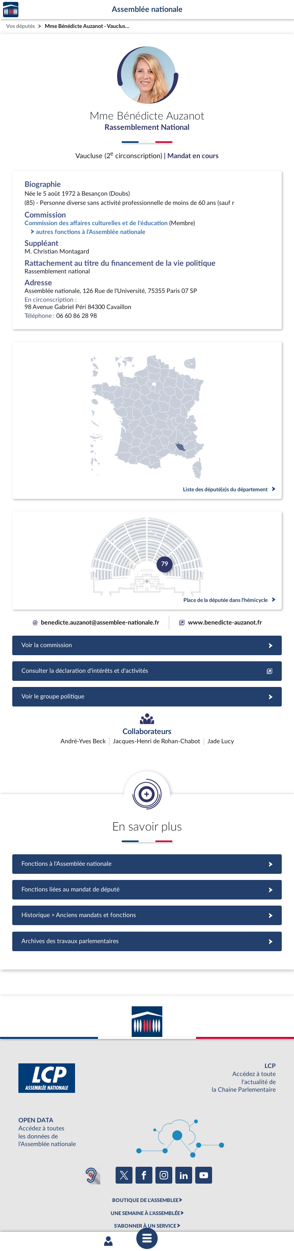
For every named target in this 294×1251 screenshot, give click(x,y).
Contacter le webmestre (176, 1213)
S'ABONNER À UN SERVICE (145, 1181)
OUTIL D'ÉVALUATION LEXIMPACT (145, 1193)
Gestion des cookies (248, 1213)
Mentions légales (42, 1213)
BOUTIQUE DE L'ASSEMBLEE (145, 1155)
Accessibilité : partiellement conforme (105, 1213)
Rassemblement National (147, 127)
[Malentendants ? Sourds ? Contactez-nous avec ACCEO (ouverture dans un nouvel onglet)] (91, 1129)
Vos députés (20, 26)
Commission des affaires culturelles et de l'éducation (96, 223)
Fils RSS (215, 1213)
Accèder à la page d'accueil (10, 9)
